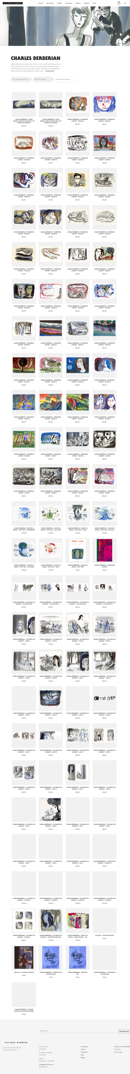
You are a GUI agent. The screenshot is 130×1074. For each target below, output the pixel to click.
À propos (86, 3)
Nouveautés (50, 3)
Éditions (78, 3)
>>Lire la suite (49, 71)
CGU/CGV (117, 1049)
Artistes (59, 3)
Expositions (69, 3)
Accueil (41, 3)
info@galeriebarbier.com (46, 1064)
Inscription (124, 1031)
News (94, 3)
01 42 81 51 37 (43, 1067)
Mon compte (118, 1052)
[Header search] (125, 3)
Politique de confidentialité (122, 1046)
